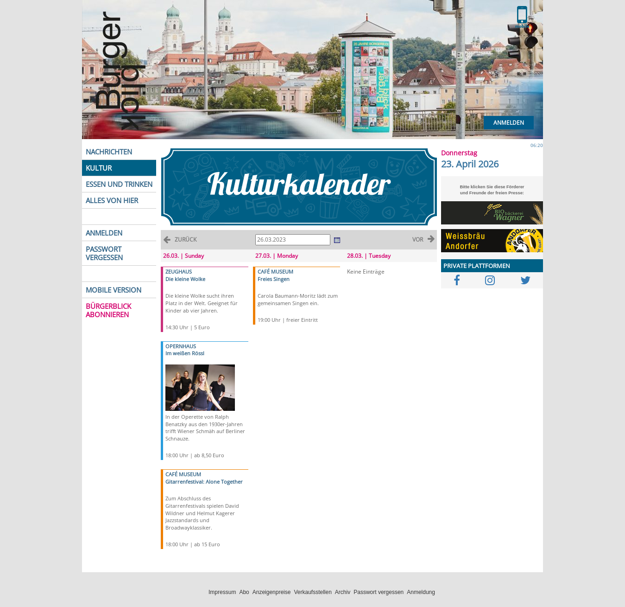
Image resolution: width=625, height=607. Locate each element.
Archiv (342, 592)
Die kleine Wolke (185, 278)
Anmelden (508, 123)
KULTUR (99, 168)
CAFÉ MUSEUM (183, 474)
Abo (244, 592)
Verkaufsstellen (312, 592)
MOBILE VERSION (113, 289)
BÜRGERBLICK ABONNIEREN (108, 310)
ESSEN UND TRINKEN (119, 184)
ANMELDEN (104, 232)
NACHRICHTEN (109, 151)
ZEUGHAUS (178, 271)
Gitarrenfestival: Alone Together (204, 481)
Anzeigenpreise (272, 592)
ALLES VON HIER (112, 200)
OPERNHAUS (180, 346)
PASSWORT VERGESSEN (104, 253)
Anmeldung (421, 592)
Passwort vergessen (379, 592)
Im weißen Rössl (184, 353)
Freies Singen (274, 278)
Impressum (222, 592)
